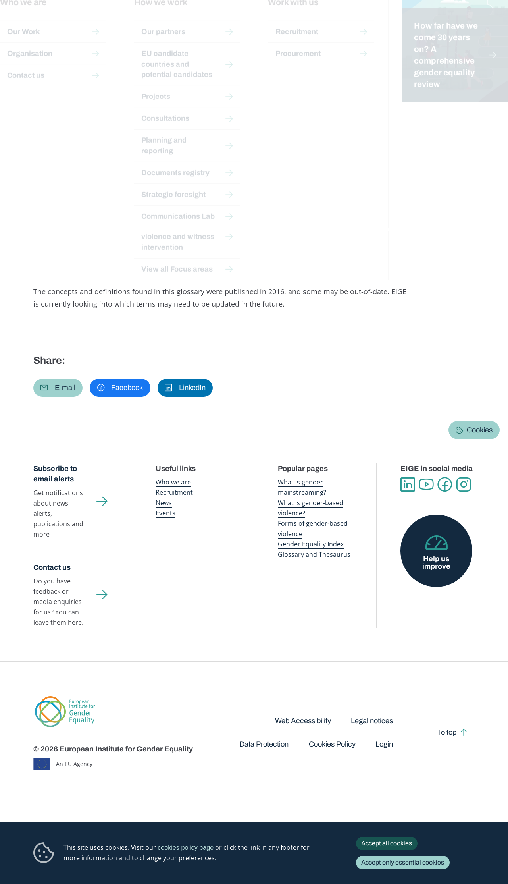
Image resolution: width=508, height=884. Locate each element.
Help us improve (436, 562)
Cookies (480, 430)
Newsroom (113, 23)
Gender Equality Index (345, 23)
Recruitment (174, 492)
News (164, 502)
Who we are (173, 482)
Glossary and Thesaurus (314, 554)
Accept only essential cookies (402, 862)
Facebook (445, 484)
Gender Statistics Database (405, 23)
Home (50, 74)
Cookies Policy (332, 744)
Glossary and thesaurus (172, 74)
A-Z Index (224, 74)
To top (446, 732)
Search (491, 24)
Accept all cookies (386, 843)
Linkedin (407, 484)
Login (384, 744)
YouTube (426, 484)
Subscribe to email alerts (55, 474)
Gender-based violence (288, 23)
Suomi (105, 129)
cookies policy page (186, 847)
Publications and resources (168, 23)
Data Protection (264, 744)
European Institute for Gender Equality (42, 24)
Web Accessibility (303, 721)
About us (456, 23)
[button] (58, 388)
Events (165, 513)
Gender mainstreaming (231, 23)
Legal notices (372, 721)
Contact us (52, 567)
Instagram (463, 484)
